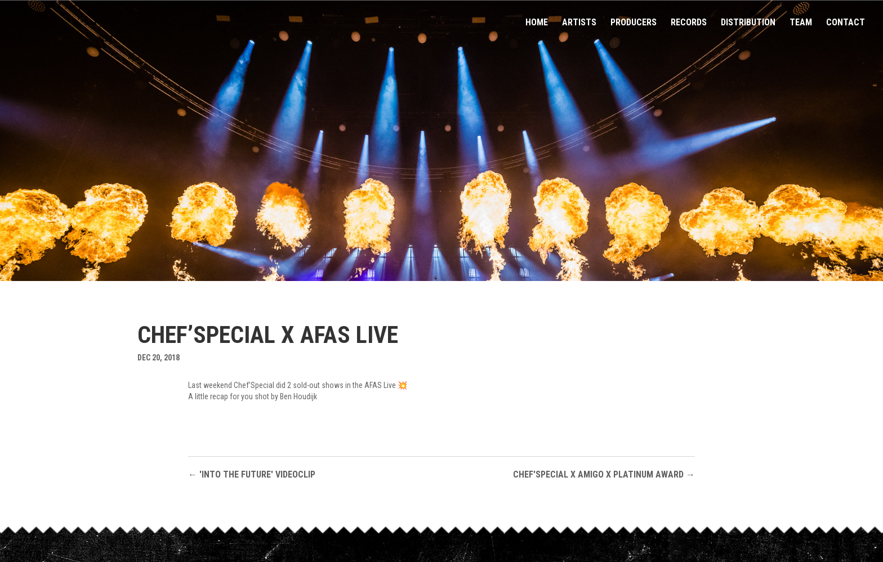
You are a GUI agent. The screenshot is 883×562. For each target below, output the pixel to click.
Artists (579, 23)
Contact (845, 23)
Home (536, 23)
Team (801, 23)
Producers (633, 23)
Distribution (748, 23)
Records (689, 23)
